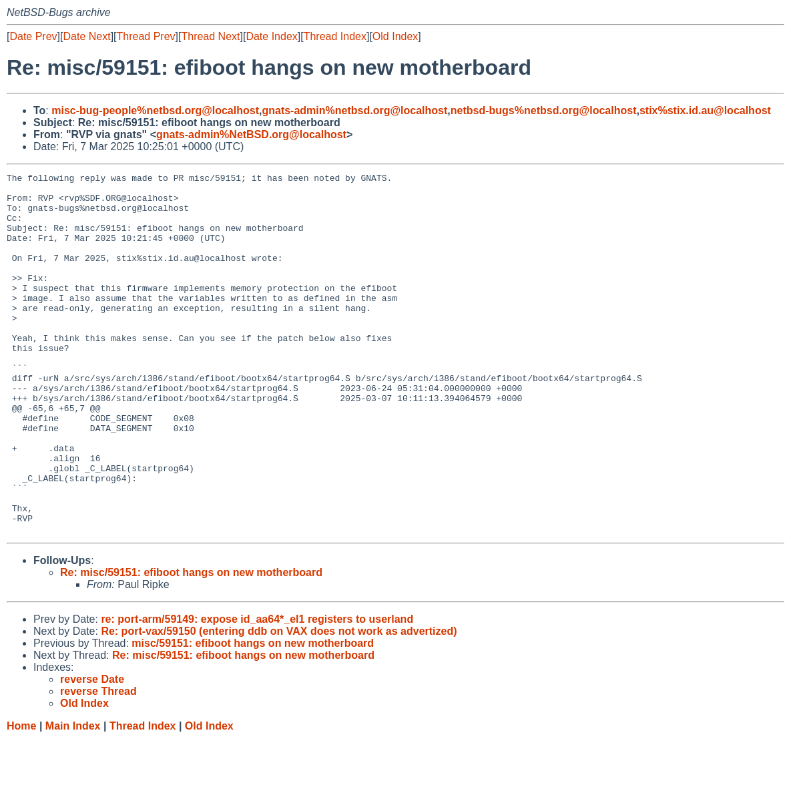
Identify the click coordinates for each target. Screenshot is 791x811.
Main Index (73, 798)
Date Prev (33, 36)
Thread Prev (146, 36)
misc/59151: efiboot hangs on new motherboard (252, 715)
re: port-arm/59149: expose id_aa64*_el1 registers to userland (257, 691)
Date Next (86, 36)
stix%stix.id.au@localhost (705, 110)
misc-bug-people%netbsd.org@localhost (155, 110)
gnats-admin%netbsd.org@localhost (354, 110)
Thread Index (335, 36)
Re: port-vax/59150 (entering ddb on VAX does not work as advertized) (279, 703)
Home (21, 798)
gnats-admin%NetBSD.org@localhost (251, 134)
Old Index (395, 36)
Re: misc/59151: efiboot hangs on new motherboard (191, 644)
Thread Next (210, 36)
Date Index (271, 36)
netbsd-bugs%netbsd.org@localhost (544, 110)
